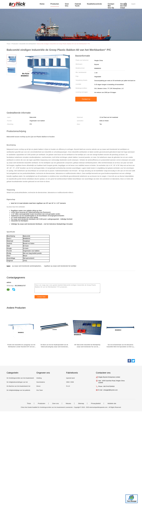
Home (42, 4)
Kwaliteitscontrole (94, 4)
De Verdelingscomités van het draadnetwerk (20, 378)
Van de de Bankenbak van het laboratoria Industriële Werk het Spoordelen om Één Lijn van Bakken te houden (120, 347)
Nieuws (68, 403)
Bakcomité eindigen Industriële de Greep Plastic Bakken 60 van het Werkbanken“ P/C (63, 44)
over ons (67, 5)
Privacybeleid (95, 403)
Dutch (133, 4)
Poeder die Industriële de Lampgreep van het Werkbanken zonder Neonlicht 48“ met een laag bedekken (21, 347)
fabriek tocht (78, 5)
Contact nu (86, 99)
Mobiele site (112, 403)
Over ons (55, 403)
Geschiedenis (40, 382)
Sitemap (81, 403)
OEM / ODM (70, 382)
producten (54, 4)
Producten (41, 403)
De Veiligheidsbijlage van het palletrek (18, 390)
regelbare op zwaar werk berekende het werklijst (60, 266)
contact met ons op (111, 6)
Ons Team (39, 390)
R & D (68, 386)
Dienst (38, 386)
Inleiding (39, 378)
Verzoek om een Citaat (123, 6)
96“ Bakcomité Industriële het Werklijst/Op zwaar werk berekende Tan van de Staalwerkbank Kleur (87, 347)
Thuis (29, 403)
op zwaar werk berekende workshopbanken (26, 266)
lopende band (70, 378)
